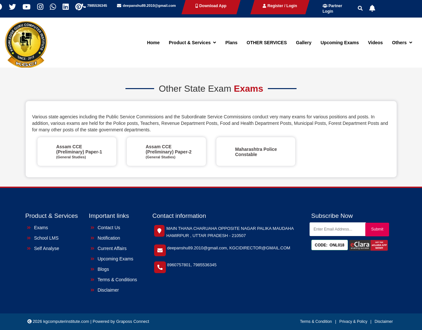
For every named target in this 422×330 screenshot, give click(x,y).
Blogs (100, 269)
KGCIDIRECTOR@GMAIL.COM (259, 247)
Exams (37, 227)
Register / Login (280, 6)
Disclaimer (105, 290)
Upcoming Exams (340, 42)
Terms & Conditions (114, 279)
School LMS (43, 238)
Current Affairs (109, 248)
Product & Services (192, 42)
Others (402, 42)
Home (153, 42)
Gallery (303, 42)
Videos (375, 42)
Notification (105, 238)
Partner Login (332, 9)
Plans (231, 42)
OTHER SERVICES (267, 42)
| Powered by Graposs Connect (119, 321)
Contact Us (105, 227)
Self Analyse (43, 248)
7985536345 (97, 5)
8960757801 (179, 264)
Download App (211, 6)
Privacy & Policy (353, 321)
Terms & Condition (316, 321)
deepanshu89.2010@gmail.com (149, 5)
